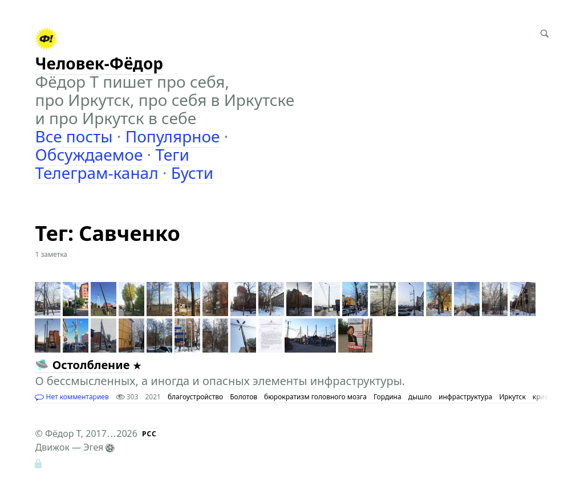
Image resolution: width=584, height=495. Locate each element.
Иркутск (512, 397)
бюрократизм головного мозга (315, 397)
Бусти (192, 172)
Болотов (243, 397)
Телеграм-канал (96, 172)
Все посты (73, 136)
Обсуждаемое (89, 154)
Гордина (388, 397)
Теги (172, 154)
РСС (149, 434)
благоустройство (195, 397)
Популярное (172, 136)
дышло (420, 397)
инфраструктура (465, 397)
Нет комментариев (71, 397)
